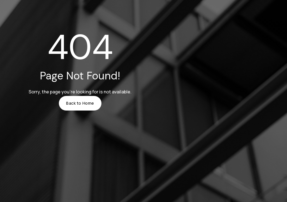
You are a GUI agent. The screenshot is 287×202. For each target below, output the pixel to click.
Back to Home (80, 103)
